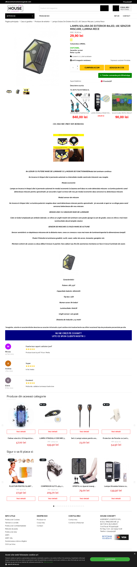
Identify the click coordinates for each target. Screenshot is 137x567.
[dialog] (68, 559)
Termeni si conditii (11, 523)
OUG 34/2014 (10, 544)
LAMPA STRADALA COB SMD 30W (53, 438)
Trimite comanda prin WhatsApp (115, 75)
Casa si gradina (26, 22)
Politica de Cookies (12, 520)
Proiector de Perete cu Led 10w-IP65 (116, 438)
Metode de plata (11, 529)
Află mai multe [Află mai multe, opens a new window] (48, 562)
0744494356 (127, 2)
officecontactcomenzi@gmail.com (18, 2)
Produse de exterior (42, 22)
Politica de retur (11, 532)
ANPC (7, 535)
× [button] (134, 554)
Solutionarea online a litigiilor (16, 541)
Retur (116, 16)
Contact (126, 16)
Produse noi (44, 16)
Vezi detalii (21, 432)
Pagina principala (11, 22)
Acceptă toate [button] (110, 559)
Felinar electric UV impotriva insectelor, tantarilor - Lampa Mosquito (21, 438)
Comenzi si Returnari (76, 523)
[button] (46, 564)
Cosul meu (41, 523)
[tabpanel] (21, 480)
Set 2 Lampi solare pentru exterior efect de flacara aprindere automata (85, 438)
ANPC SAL (9, 538)
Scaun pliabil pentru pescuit (122, 113)
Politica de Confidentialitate (15, 526)
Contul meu (72, 520)
